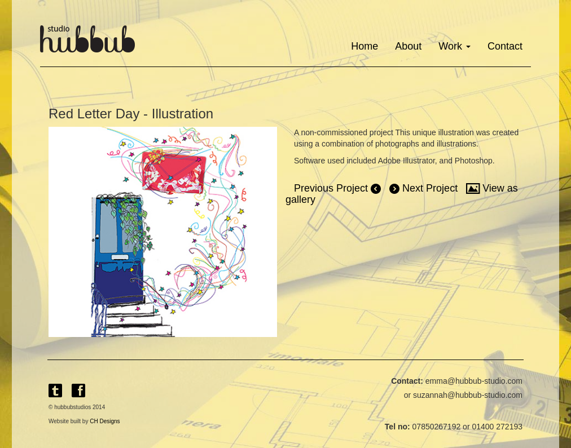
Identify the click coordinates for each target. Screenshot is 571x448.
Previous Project (337, 188)
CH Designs (105, 421)
